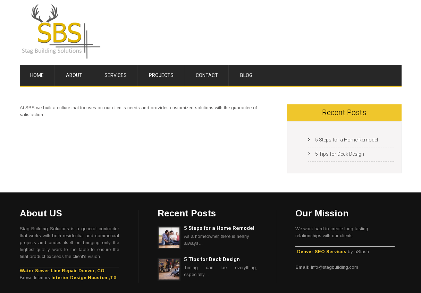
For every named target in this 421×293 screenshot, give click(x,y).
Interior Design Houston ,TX (84, 277)
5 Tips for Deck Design (339, 154)
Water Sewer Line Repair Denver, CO (62, 270)
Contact (207, 75)
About (74, 75)
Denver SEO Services (321, 251)
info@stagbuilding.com (334, 267)
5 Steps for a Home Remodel (346, 140)
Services (115, 75)
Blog (246, 75)
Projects (161, 75)
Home (37, 75)
